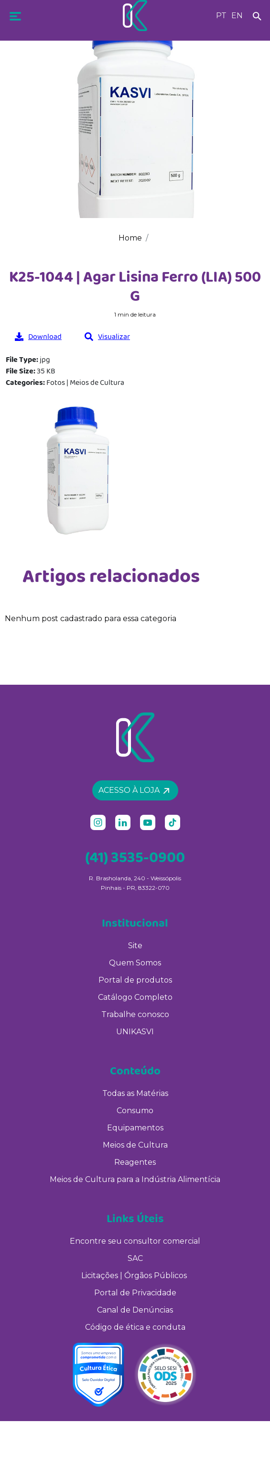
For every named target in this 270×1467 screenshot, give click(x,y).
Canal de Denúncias (135, 1309)
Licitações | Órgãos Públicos (135, 1275)
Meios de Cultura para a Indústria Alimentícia (135, 1179)
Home (130, 237)
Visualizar (107, 336)
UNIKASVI (135, 1031)
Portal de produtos (135, 980)
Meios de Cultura (135, 1145)
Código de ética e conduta (135, 1327)
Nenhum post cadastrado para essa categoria (90, 618)
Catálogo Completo (135, 997)
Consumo (135, 1110)
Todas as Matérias (135, 1093)
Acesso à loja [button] (133, 790)
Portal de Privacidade (135, 1292)
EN (237, 15)
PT (221, 15)
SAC (135, 1258)
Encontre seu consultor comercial (135, 1241)
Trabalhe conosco (135, 1014)
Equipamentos (135, 1127)
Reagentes (135, 1162)
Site (135, 945)
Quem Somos (135, 962)
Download (38, 336)
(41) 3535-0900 (135, 857)
